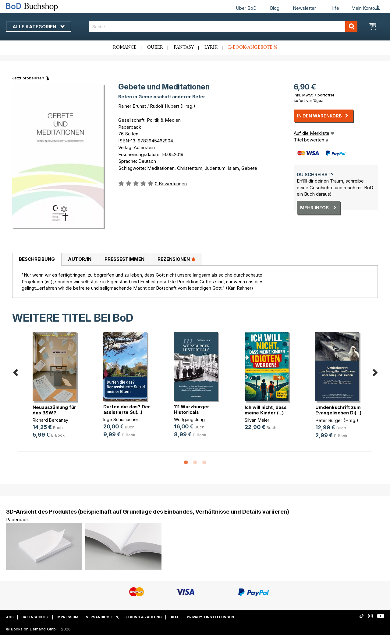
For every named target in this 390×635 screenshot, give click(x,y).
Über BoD (246, 8)
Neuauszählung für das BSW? (54, 410)
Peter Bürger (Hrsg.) (336, 420)
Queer (155, 47)
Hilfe (334, 8)
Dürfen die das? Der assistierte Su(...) (126, 409)
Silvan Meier (257, 420)
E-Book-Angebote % (252, 47)
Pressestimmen (124, 259)
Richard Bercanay (50, 420)
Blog (274, 8)
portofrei (325, 94)
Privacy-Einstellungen (210, 617)
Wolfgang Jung (189, 419)
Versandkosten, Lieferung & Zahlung (124, 617)
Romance (124, 47)
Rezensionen (177, 259)
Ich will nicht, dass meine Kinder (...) (266, 410)
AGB (10, 617)
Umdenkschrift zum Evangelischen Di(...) (338, 410)
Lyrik (211, 47)
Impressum (67, 617)
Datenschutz (35, 617)
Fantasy (184, 47)
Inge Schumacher (120, 419)
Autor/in (79, 259)
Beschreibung (37, 259)
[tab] (36, 259)
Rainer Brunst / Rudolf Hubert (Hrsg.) (156, 106)
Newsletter (304, 8)
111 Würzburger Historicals (191, 409)
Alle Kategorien (38, 27)
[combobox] (223, 26)
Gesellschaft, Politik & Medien (149, 120)
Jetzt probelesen (28, 77)
